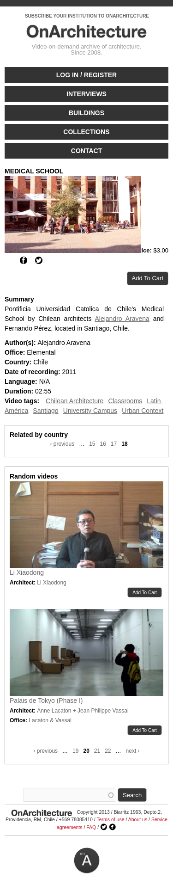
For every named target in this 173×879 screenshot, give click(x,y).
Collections (86, 131)
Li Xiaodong (27, 572)
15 (92, 444)
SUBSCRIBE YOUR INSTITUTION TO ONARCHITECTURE (87, 15)
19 (75, 751)
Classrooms (125, 401)
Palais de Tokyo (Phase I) (46, 700)
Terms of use (110, 819)
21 (97, 751)
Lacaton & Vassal (50, 720)
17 (114, 444)
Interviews (86, 94)
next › (133, 751)
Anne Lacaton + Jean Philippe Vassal (82, 710)
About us (137, 819)
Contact (86, 150)
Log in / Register (86, 75)
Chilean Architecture (74, 401)
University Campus (90, 410)
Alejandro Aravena (122, 318)
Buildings (86, 113)
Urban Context (142, 410)
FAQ (91, 827)
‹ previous (62, 444)
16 (103, 444)
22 (108, 751)
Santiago (45, 410)
